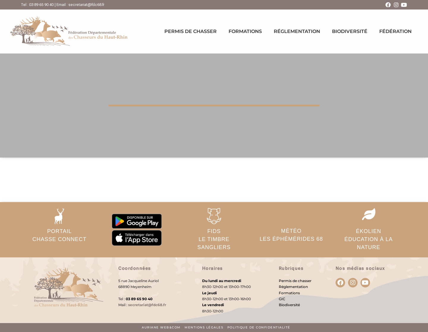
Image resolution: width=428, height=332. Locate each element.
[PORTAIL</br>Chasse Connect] (59, 216)
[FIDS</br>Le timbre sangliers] (214, 216)
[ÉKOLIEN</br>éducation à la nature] (368, 214)
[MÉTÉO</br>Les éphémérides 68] (291, 215)
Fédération (395, 31)
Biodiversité (349, 31)
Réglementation (297, 31)
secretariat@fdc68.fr (147, 305)
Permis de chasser (190, 31)
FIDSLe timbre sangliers (214, 239)
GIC (282, 299)
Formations (245, 31)
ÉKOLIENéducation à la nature (368, 239)
